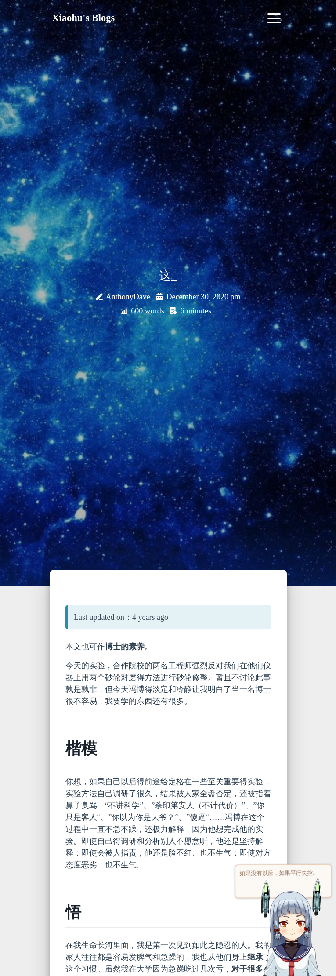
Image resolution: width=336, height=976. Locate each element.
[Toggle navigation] (274, 17)
